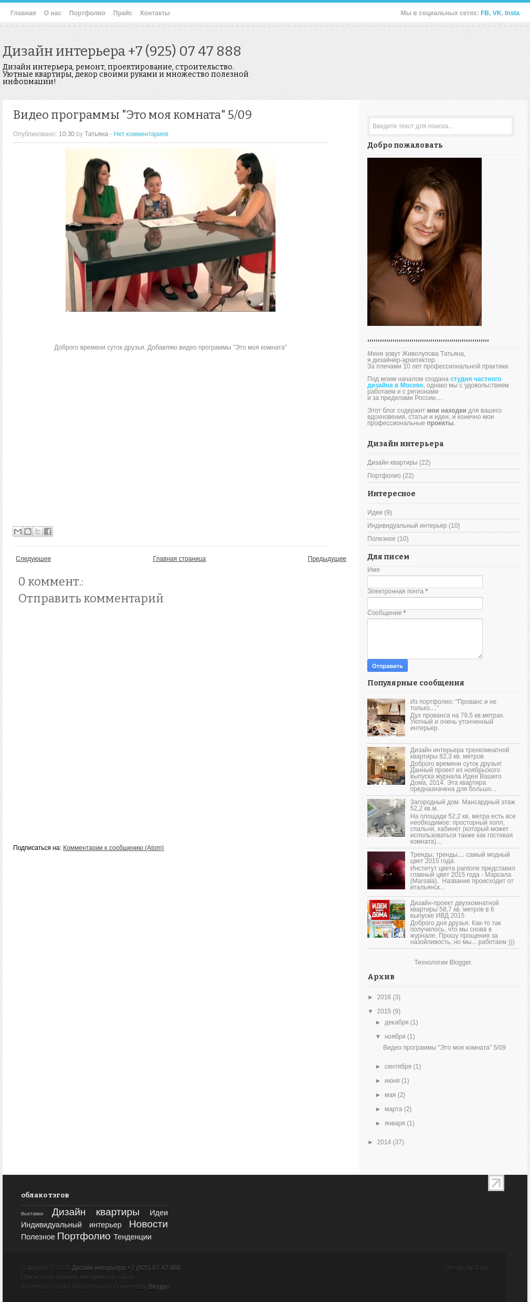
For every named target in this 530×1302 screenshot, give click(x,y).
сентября (399, 1066)
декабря (397, 1022)
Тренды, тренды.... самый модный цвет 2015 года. (460, 858)
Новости (148, 1223)
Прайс (123, 13)
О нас (52, 13)
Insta (512, 13)
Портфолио (87, 13)
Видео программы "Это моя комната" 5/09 (132, 115)
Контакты (155, 13)
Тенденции (132, 1237)
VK (497, 13)
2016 (385, 997)
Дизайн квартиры (392, 462)
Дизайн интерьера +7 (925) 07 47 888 (122, 51)
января (396, 1123)
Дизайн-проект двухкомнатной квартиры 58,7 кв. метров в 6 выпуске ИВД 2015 (454, 909)
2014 (385, 1142)
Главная (23, 13)
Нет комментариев (141, 134)
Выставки (32, 1213)
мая (391, 1095)
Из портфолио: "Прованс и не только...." (453, 705)
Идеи (375, 512)
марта (394, 1109)
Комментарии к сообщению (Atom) (113, 848)
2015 (385, 1011)
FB (485, 13)
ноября (396, 1036)
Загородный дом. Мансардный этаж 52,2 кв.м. (462, 805)
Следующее (33, 558)
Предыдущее (327, 558)
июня (393, 1080)
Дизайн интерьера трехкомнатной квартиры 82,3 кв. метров (460, 753)
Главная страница (179, 558)
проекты (440, 423)
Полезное (381, 538)
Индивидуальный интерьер (407, 525)
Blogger (460, 962)
